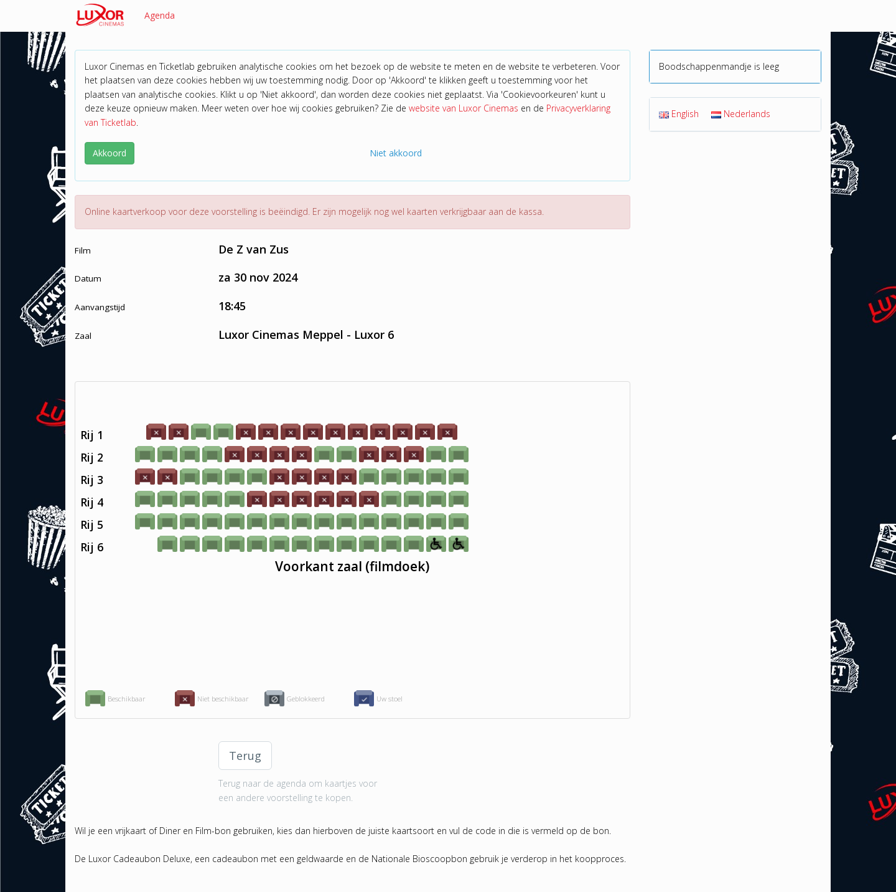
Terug (245, 755)
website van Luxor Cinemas (463, 108)
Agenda (159, 15)
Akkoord (109, 153)
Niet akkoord (396, 153)
